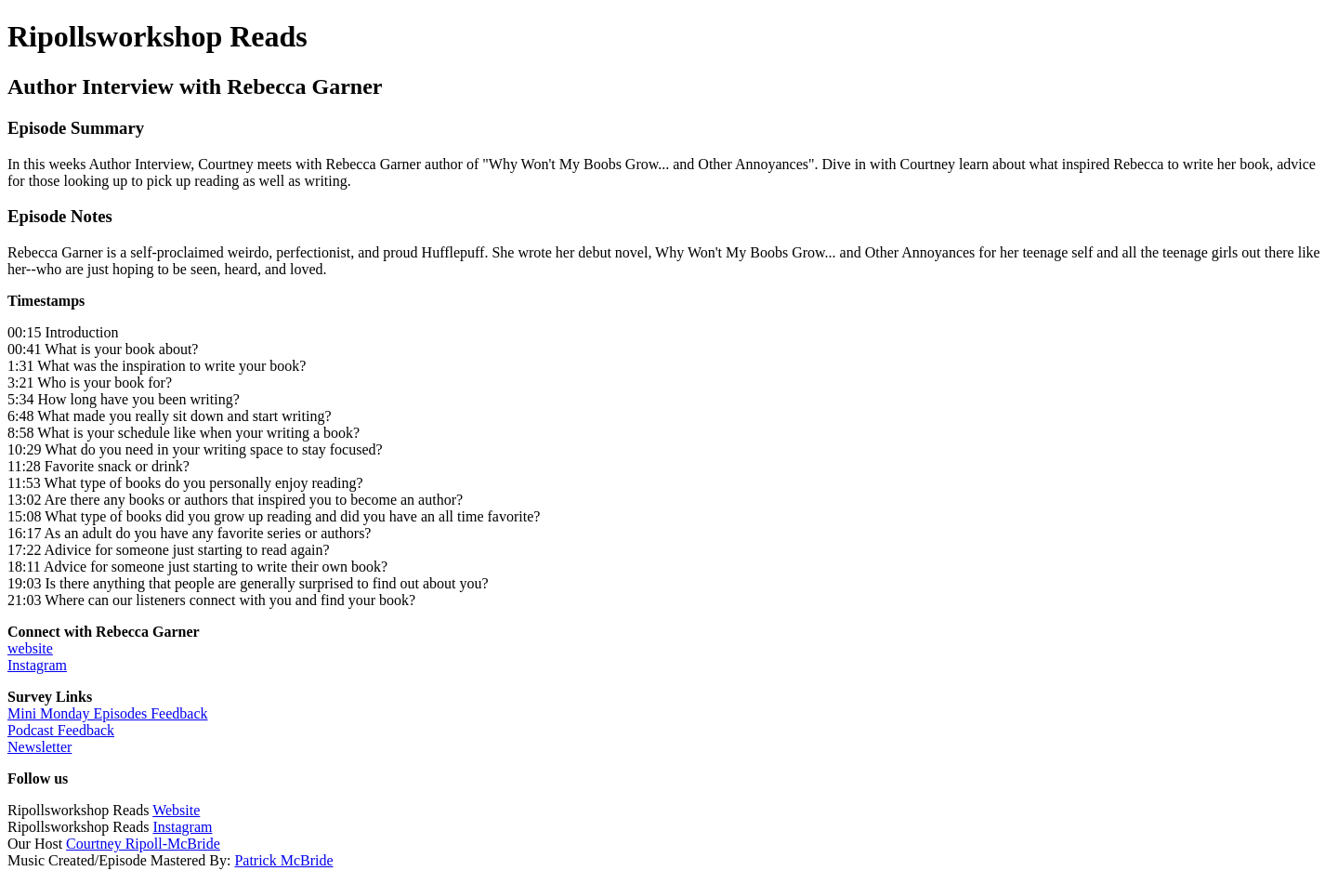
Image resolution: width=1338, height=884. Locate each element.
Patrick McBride (283, 860)
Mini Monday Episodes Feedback (107, 713)
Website (176, 810)
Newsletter (39, 747)
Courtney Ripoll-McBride (143, 843)
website (30, 648)
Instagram (37, 665)
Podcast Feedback (60, 730)
